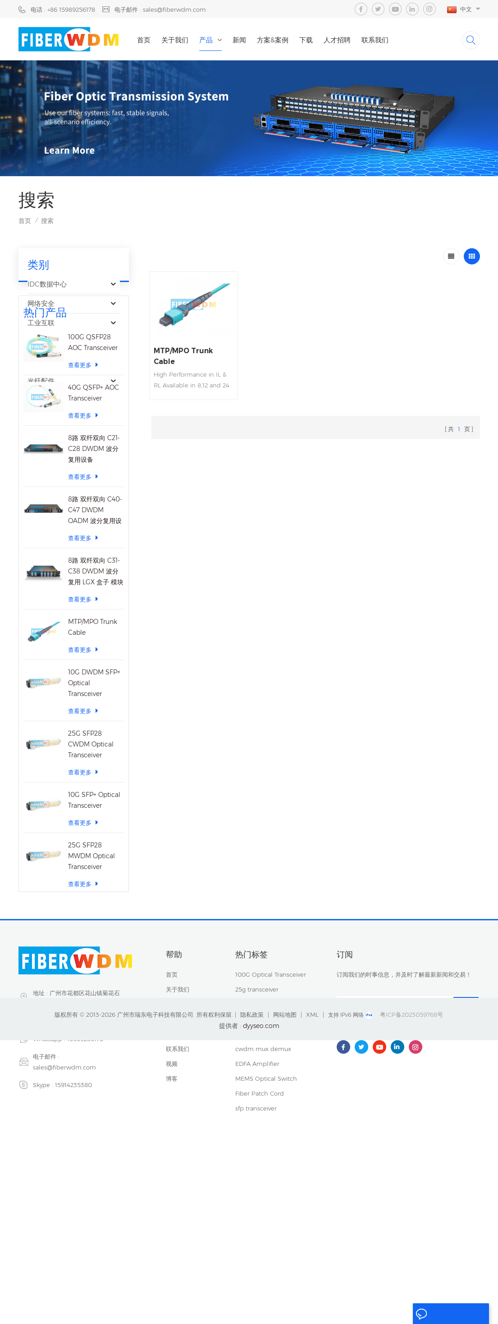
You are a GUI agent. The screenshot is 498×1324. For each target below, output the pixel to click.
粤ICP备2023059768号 (411, 1298)
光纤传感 (41, 401)
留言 (427, 1314)
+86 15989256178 (73, 1162)
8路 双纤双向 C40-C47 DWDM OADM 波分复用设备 (95, 645)
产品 (211, 40)
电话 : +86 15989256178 (63, 9)
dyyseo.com (261, 1310)
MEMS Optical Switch (266, 1220)
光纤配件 (41, 382)
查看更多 (83, 499)
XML (312, 1298)
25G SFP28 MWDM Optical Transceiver (91, 991)
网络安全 (41, 304)
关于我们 (179, 40)
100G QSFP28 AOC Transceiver (93, 477)
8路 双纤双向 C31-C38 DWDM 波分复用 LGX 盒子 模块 (95, 706)
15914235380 (73, 1226)
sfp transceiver (256, 1145)
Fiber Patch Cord (259, 1234)
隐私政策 (252, 1298)
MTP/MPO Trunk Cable (92, 761)
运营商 (37, 362)
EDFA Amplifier (257, 1205)
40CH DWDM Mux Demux (273, 1160)
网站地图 (285, 1298)
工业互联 (41, 323)
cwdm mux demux (263, 1190)
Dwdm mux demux (263, 1175)
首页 (148, 40)
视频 (172, 1205)
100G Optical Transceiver (270, 1115)
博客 (172, 1220)
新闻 (244, 40)
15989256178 (85, 1180)
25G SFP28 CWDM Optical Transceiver (91, 879)
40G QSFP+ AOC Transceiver (93, 527)
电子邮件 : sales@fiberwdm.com (160, 9)
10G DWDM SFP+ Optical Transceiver (94, 818)
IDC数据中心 (47, 285)
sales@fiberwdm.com (64, 1208)
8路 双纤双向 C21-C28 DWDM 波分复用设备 (94, 583)
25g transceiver (257, 1130)
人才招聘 (342, 40)
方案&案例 (277, 40)
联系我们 (379, 40)
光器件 (37, 343)
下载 (311, 40)
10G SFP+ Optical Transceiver (94, 934)
